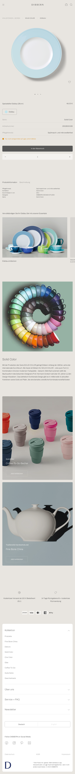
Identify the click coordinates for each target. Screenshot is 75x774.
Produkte (8, 636)
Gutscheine (9, 673)
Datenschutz (9, 754)
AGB (38, 754)
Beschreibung (24, 182)
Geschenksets (10, 678)
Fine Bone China (11, 641)
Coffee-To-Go (10, 668)
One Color (9, 657)
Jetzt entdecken (17, 473)
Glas (6, 662)
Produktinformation (9, 182)
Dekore (7, 647)
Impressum (66, 754)
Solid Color (9, 652)
